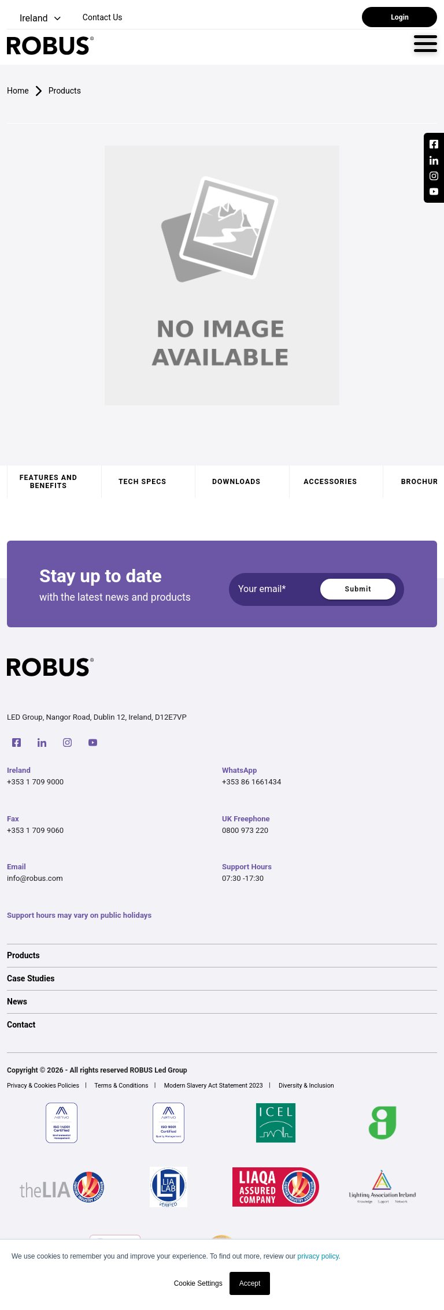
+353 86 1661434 (251, 781)
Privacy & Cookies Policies (43, 1085)
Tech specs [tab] (142, 482)
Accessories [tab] (330, 482)
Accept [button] (250, 1283)
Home (18, 90)
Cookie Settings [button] (198, 1283)
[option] (222, 955)
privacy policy (317, 1256)
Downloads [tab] (236, 482)
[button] (35, 18)
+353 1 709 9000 (35, 781)
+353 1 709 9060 (35, 830)
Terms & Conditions (121, 1085)
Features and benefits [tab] (48, 482)
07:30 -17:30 (243, 878)
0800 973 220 (245, 830)
